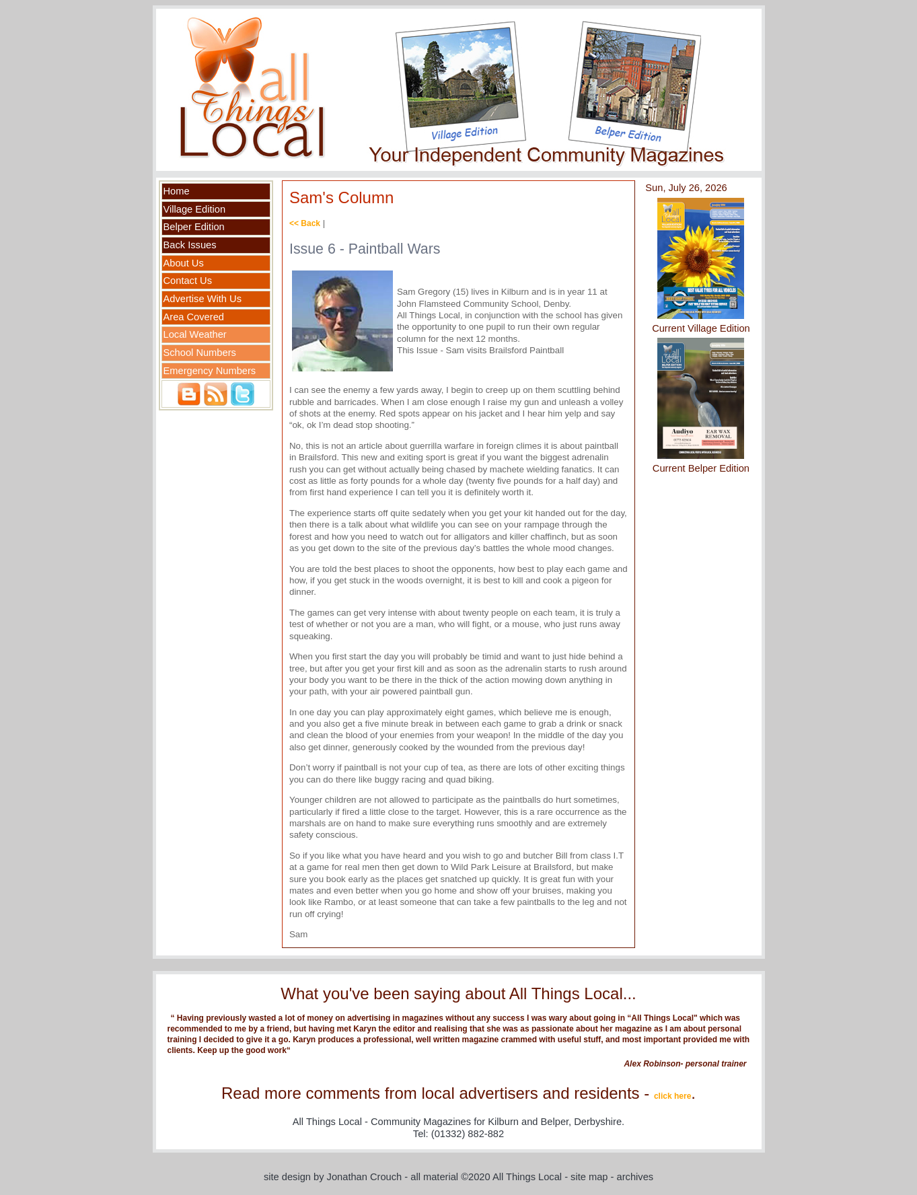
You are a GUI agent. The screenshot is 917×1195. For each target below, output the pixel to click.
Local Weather (195, 334)
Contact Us (188, 280)
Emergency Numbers (209, 370)
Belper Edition (194, 226)
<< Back (304, 223)
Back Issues (190, 245)
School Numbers (199, 352)
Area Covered (193, 317)
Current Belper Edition (701, 468)
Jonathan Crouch (364, 1176)
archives (635, 1176)
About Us (183, 263)
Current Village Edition (701, 328)
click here (672, 1096)
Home (176, 191)
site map (589, 1176)
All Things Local (527, 1176)
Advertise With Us (202, 298)
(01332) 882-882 (467, 1133)
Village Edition (194, 209)
